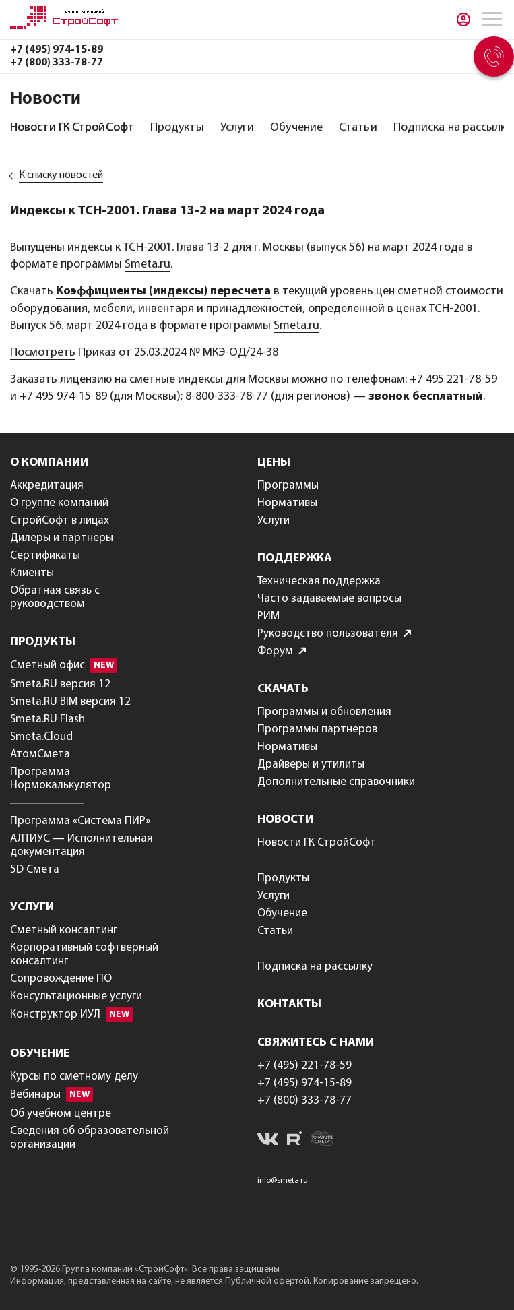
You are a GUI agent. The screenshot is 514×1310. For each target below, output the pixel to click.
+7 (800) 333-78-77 (56, 62)
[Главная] (64, 26)
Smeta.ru (147, 264)
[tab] (72, 128)
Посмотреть (42, 352)
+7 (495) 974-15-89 (56, 49)
